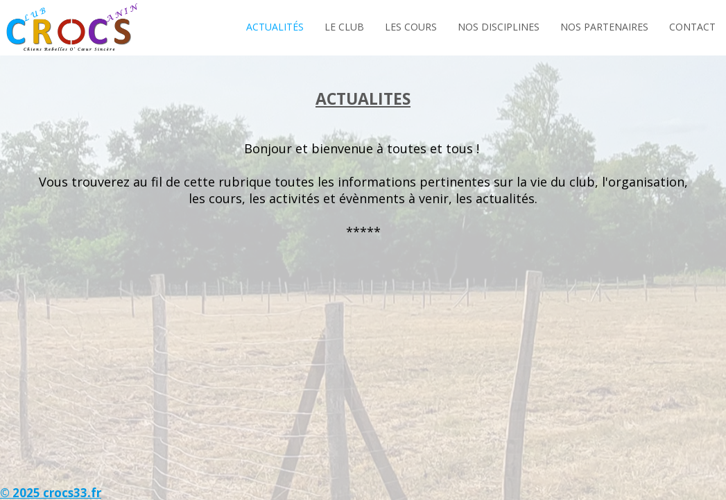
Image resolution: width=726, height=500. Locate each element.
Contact (692, 26)
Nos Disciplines (498, 26)
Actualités (275, 26)
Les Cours (411, 26)
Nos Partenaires (604, 26)
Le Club (344, 26)
